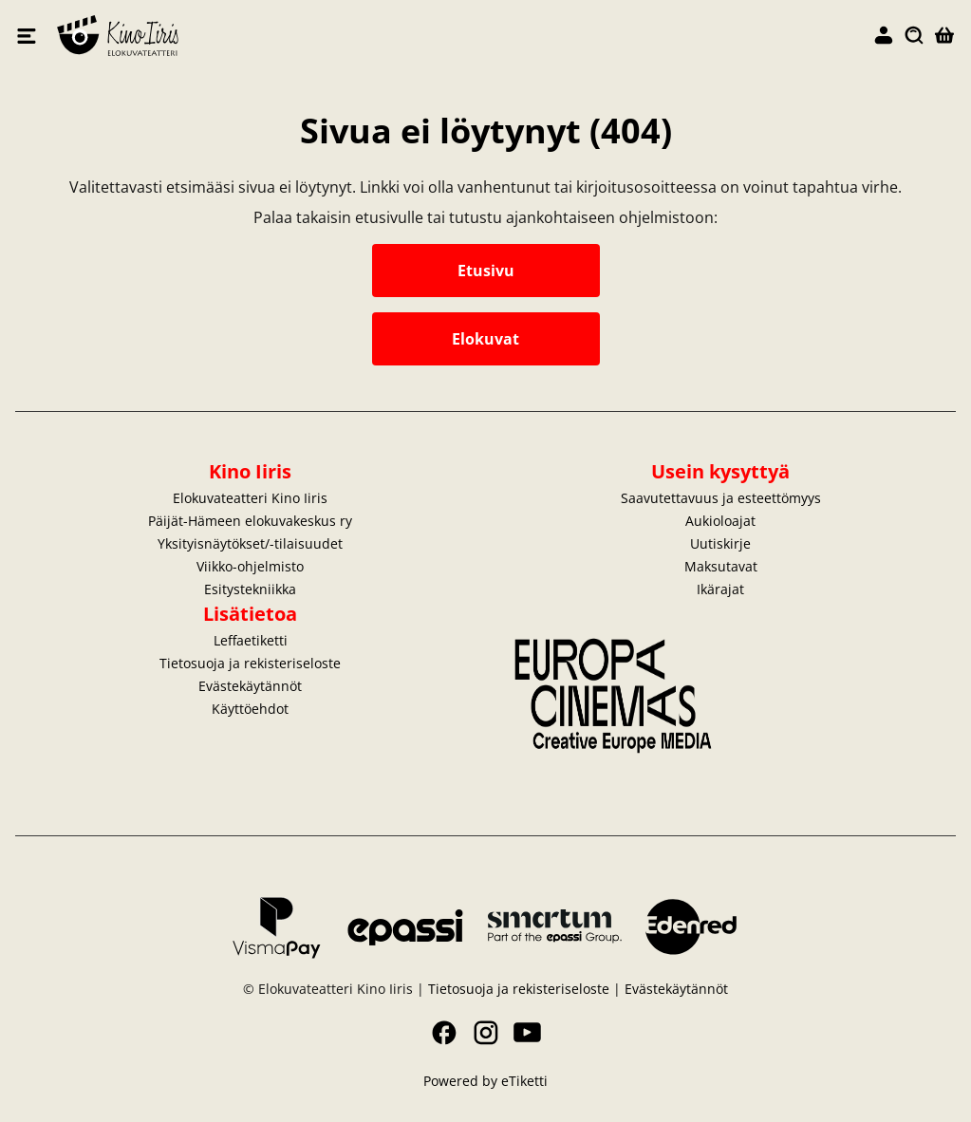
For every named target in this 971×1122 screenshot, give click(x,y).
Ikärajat (720, 589)
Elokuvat (485, 338)
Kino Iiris (250, 471)
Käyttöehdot (250, 709)
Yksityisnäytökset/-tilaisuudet (250, 543)
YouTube (528, 1033)
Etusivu (485, 270)
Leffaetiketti (251, 640)
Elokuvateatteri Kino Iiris (271, 35)
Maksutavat (720, 566)
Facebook (444, 1033)
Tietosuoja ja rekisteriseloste (250, 663)
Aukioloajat (720, 521)
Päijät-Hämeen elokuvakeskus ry (250, 521)
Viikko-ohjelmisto (250, 566)
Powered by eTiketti (485, 1081)
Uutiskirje (720, 543)
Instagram (486, 1033)
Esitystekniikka (250, 589)
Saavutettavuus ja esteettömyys (721, 498)
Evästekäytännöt (250, 686)
